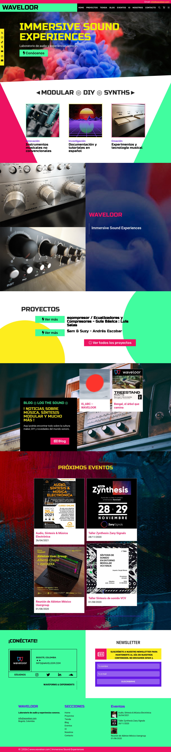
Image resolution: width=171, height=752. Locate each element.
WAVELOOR (20, 7)
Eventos (121, 7)
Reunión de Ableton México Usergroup (128, 736)
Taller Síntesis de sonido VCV (107, 598)
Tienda (103, 7)
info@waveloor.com (160, 2)
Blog (112, 7)
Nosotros (138, 7)
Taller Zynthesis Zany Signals (107, 533)
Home (81, 7)
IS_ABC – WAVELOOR (88, 405)
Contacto (150, 7)
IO (129, 7)
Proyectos (92, 7)
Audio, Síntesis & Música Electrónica (134, 712)
